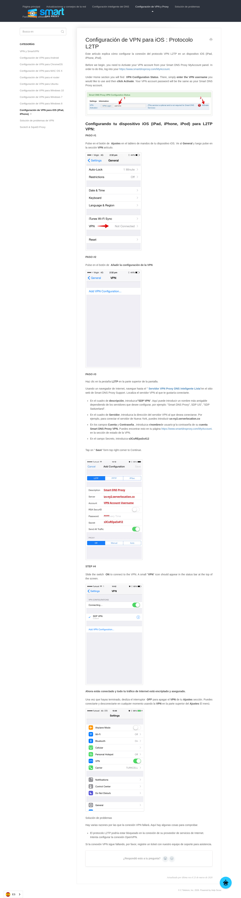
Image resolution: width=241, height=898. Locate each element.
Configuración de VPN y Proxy (151, 8)
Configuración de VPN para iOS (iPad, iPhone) (42, 112)
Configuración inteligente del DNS (110, 6)
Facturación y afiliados (35, 16)
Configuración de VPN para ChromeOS (41, 64)
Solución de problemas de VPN (37, 120)
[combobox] (13, 894)
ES (10, 894)
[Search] (43, 31)
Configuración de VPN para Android (39, 57)
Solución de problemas (187, 6)
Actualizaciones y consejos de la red (66, 6)
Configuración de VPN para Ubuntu (39, 84)
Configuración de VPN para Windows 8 (41, 103)
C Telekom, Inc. (187, 890)
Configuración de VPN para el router (40, 77)
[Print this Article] (210, 40)
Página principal (31, 6)
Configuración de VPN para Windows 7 (41, 97)
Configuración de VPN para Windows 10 (42, 90)
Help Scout (216, 890)
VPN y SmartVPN (29, 51)
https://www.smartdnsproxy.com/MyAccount (144, 69)
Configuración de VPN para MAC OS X (41, 70)
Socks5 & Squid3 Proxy (33, 127)
